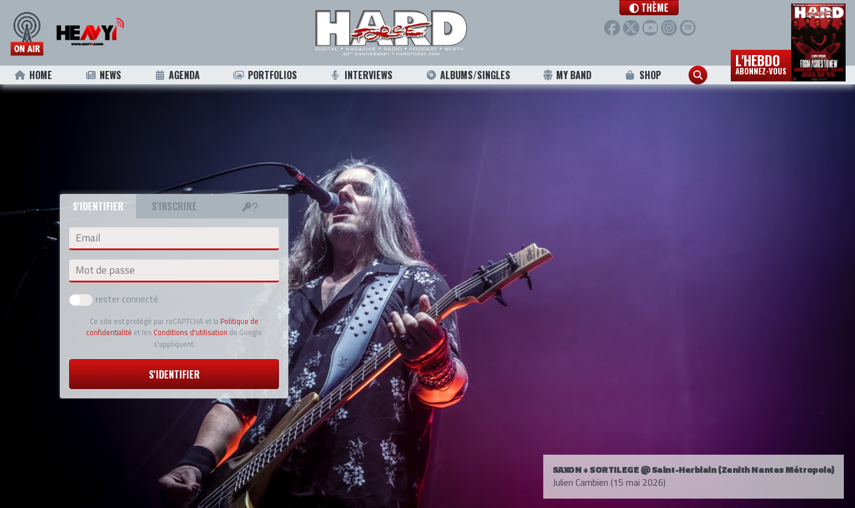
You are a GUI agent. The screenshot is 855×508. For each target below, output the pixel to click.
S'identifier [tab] (98, 206)
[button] (651, 7)
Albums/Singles (467, 75)
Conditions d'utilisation (190, 332)
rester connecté (113, 299)
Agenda (177, 75)
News (102, 75)
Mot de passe (105, 270)
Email (88, 238)
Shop (642, 75)
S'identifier (174, 374)
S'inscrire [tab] (174, 206)
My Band (567, 75)
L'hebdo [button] (760, 63)
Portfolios (265, 75)
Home (33, 75)
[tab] (250, 206)
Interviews (361, 75)
